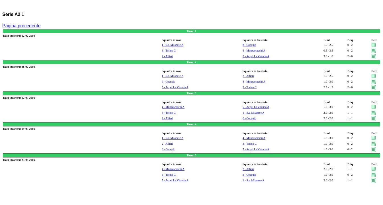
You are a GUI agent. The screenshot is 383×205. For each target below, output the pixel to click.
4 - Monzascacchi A (254, 50)
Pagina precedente (21, 25)
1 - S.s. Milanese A (172, 44)
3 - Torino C (169, 50)
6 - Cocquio (249, 44)
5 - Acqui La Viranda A (256, 56)
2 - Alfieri (167, 56)
